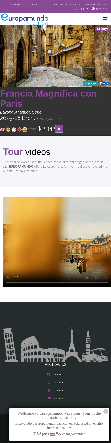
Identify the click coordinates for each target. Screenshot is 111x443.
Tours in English (78, 9)
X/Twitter (55, 391)
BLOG (90, 4)
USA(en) (101, 9)
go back (91, 83)
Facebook (55, 375)
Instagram (55, 383)
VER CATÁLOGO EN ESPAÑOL (48, 4)
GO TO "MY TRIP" (75, 4)
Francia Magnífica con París (48, 98)
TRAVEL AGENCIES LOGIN (51, 9)
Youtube (55, 399)
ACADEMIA (102, 4)
